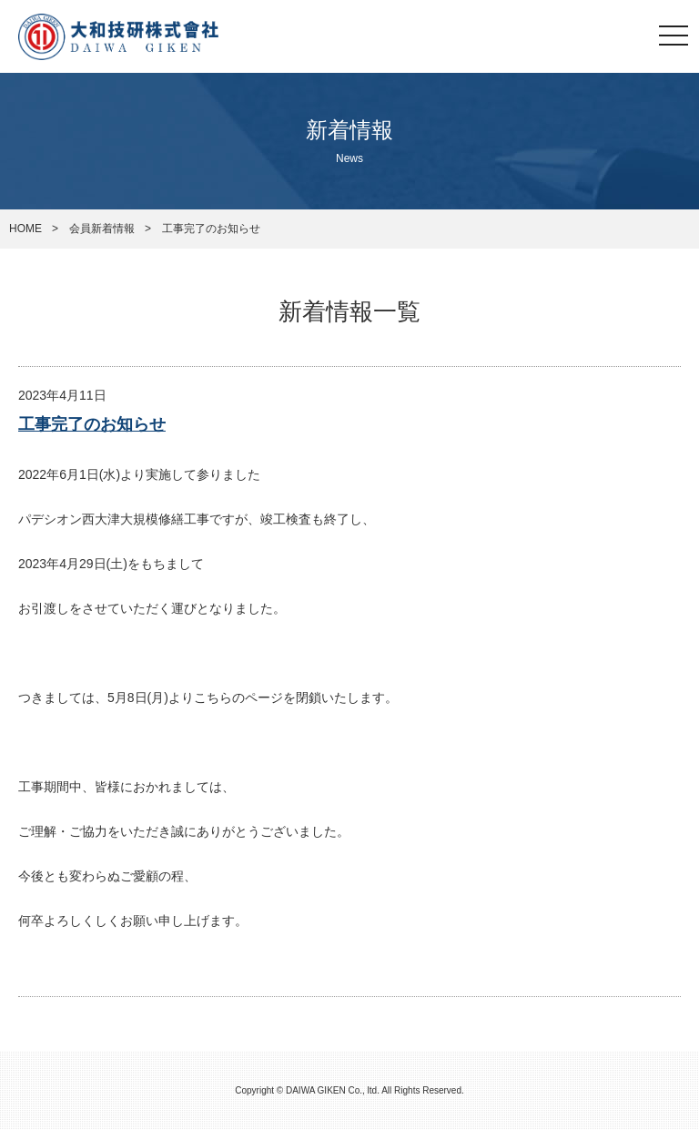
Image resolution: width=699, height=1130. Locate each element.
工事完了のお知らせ (92, 424)
